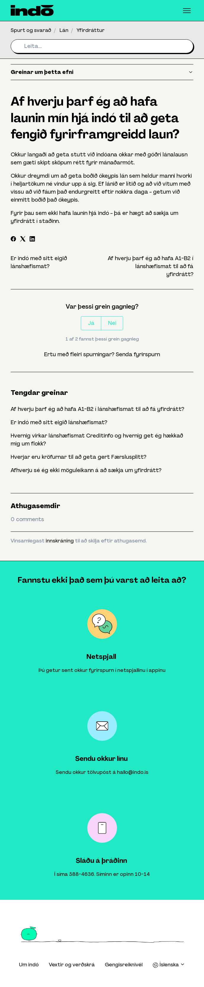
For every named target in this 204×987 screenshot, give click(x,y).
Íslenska (168, 964)
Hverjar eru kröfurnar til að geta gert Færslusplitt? (78, 457)
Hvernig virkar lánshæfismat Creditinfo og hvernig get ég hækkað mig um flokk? (97, 439)
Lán (64, 30)
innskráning (60, 540)
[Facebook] (13, 239)
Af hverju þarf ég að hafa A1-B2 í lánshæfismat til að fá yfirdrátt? (150, 266)
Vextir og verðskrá (72, 964)
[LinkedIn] (32, 239)
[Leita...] (102, 46)
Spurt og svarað (31, 30)
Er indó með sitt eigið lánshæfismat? (59, 422)
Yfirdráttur (91, 30)
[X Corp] (22, 239)
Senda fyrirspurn (138, 354)
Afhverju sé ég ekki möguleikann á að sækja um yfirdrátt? (86, 470)
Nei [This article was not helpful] (112, 323)
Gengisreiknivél (123, 964)
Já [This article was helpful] (91, 323)
